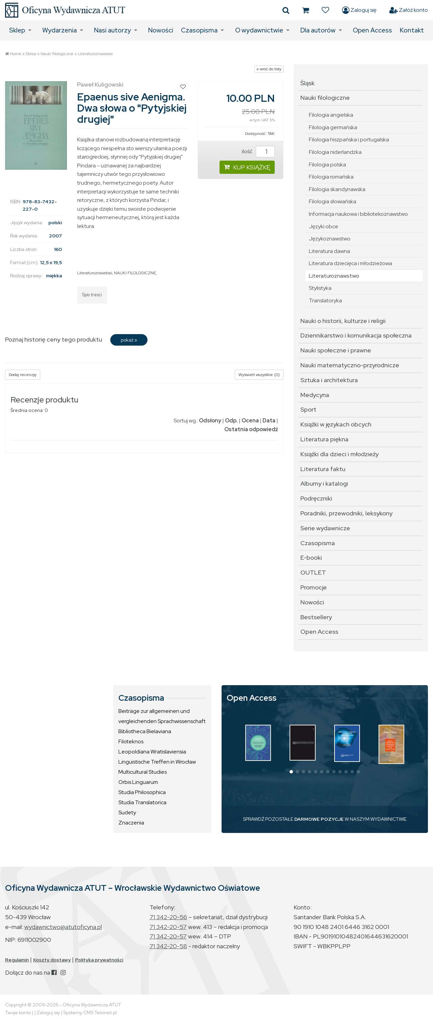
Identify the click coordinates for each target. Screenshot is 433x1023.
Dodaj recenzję (23, 374)
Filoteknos (130, 741)
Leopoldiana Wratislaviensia (152, 751)
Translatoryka (325, 300)
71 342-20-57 (168, 927)
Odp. (231, 420)
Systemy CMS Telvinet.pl (90, 1012)
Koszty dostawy (52, 960)
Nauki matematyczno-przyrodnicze (349, 365)
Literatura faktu (322, 469)
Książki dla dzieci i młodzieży (339, 454)
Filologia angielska (331, 114)
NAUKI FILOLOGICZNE (135, 273)
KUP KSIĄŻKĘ (247, 167)
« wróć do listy (268, 69)
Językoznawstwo (329, 238)
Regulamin (17, 960)
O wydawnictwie (259, 30)
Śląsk (307, 83)
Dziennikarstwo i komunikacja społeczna (356, 335)
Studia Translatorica (142, 802)
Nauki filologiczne (57, 53)
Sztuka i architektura (329, 380)
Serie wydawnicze (325, 528)
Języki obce (323, 226)
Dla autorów (318, 30)
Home (15, 53)
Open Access (372, 30)
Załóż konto (408, 10)
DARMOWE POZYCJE (319, 819)
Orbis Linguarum (138, 782)
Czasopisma (199, 30)
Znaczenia (131, 822)
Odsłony (210, 420)
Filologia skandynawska (337, 189)
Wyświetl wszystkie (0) (259, 374)
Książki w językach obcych (335, 424)
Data (269, 420)
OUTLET (313, 572)
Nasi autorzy (112, 30)
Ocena (250, 420)
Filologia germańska (333, 127)
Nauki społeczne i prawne (335, 350)
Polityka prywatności (99, 960)
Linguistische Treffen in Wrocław (157, 761)
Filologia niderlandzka (335, 152)
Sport (308, 409)
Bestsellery (316, 617)
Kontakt (412, 30)
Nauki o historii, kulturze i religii (343, 321)
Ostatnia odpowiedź (251, 429)
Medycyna (314, 395)
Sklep (17, 30)
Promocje (313, 587)
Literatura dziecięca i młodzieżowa (350, 263)
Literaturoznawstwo (95, 53)
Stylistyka (320, 288)
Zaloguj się (359, 10)
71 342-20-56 (168, 917)
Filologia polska (327, 164)
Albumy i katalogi (324, 483)
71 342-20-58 (168, 946)
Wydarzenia (59, 30)
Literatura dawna (329, 251)
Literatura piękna (324, 439)
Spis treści (92, 295)
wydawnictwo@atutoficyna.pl (63, 927)
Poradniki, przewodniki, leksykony (346, 513)
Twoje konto (18, 1012)
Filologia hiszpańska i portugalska (349, 139)
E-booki (311, 557)
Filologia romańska (331, 176)
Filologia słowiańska (332, 201)
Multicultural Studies (142, 771)
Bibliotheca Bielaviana (144, 731)
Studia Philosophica (142, 792)
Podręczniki (316, 498)
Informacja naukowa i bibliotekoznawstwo (358, 213)
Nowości (160, 30)
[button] (291, 771)
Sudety (127, 812)
